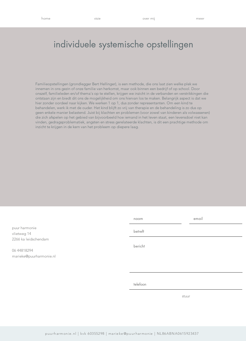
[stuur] (186, 296)
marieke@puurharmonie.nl (34, 256)
